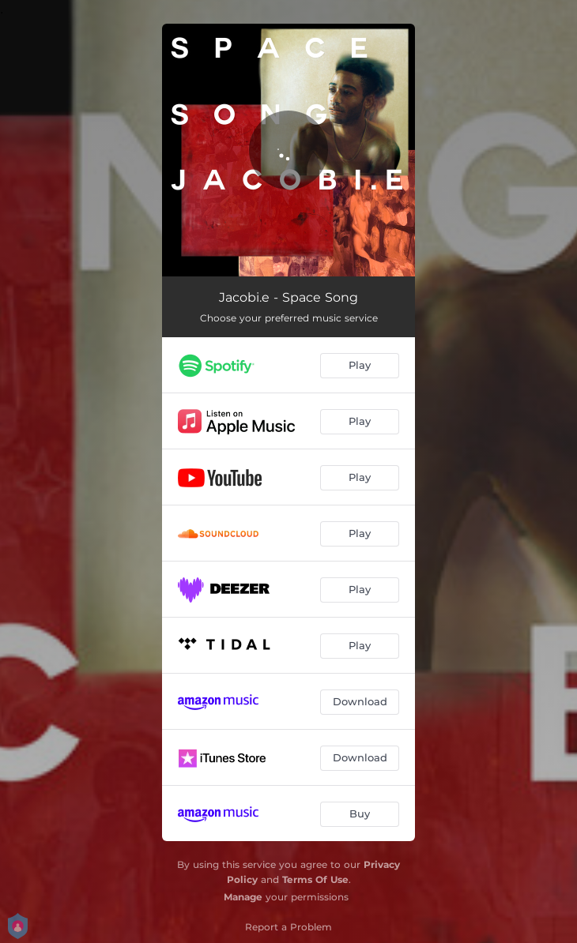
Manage (243, 897)
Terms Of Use (315, 879)
